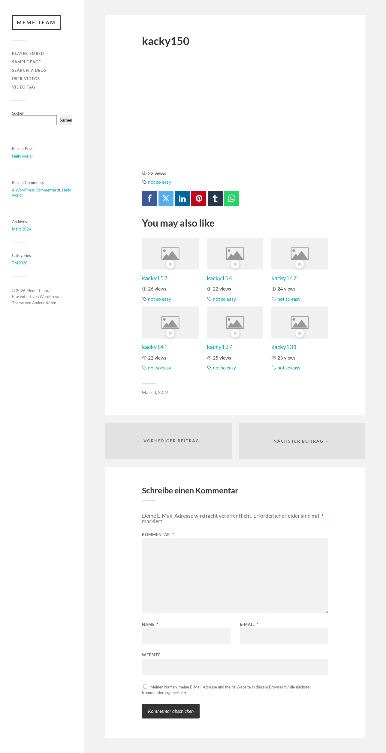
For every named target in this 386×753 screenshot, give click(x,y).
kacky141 (154, 346)
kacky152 (154, 278)
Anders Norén (44, 302)
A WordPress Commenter (34, 190)
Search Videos (29, 70)
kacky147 (284, 278)
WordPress (49, 296)
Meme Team (36, 22)
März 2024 (22, 229)
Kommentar (158, 535)
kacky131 (284, 346)
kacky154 (219, 278)
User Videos (26, 78)
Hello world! (22, 156)
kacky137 (219, 346)
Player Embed (28, 53)
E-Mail (249, 624)
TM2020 (20, 263)
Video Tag (23, 87)
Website (151, 654)
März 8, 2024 (155, 392)
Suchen (18, 113)
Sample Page (26, 61)
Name (150, 624)
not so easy (159, 182)
